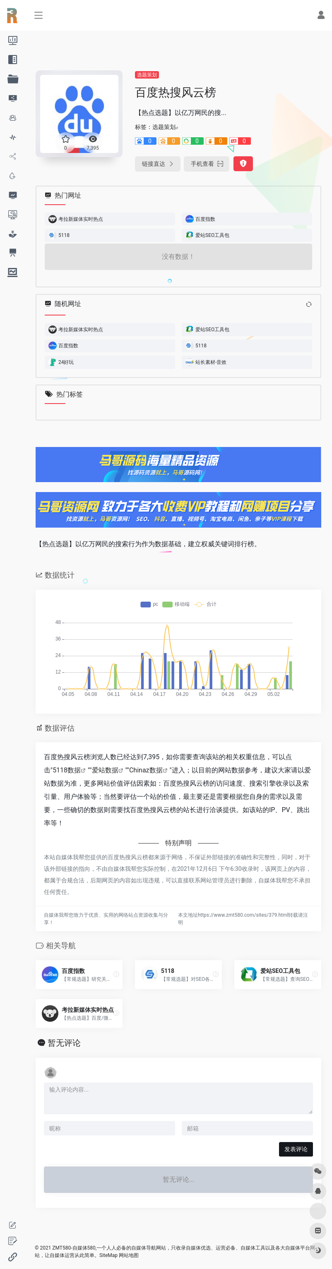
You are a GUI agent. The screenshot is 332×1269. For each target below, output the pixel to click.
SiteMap (108, 1255)
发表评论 (296, 1149)
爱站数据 (105, 770)
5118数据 (67, 770)
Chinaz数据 (146, 770)
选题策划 (147, 75)
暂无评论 (64, 1043)
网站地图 (129, 1255)
